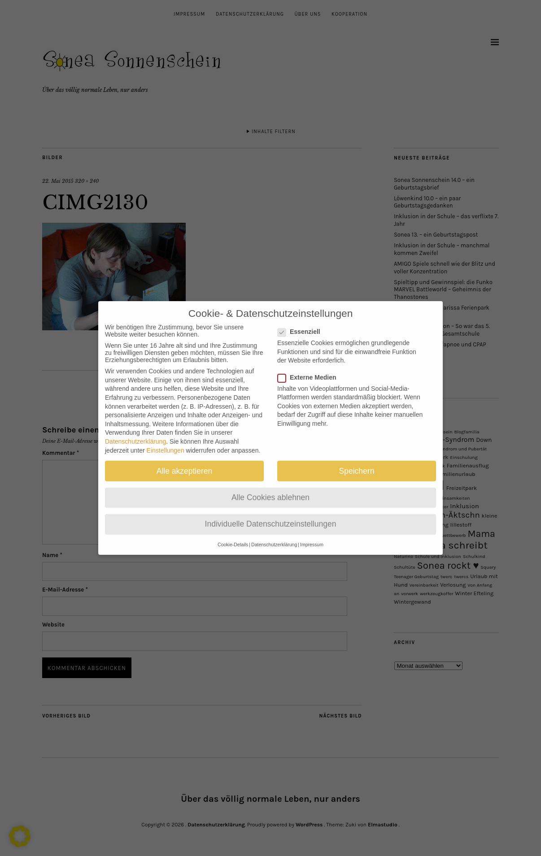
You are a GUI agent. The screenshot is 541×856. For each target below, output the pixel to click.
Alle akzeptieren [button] (185, 462)
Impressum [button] (311, 536)
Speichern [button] (357, 462)
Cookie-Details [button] (233, 536)
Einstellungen (165, 441)
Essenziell (302, 323)
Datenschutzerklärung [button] (274, 536)
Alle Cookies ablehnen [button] (270, 488)
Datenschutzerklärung (135, 433)
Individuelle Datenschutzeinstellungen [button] (270, 515)
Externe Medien (310, 368)
